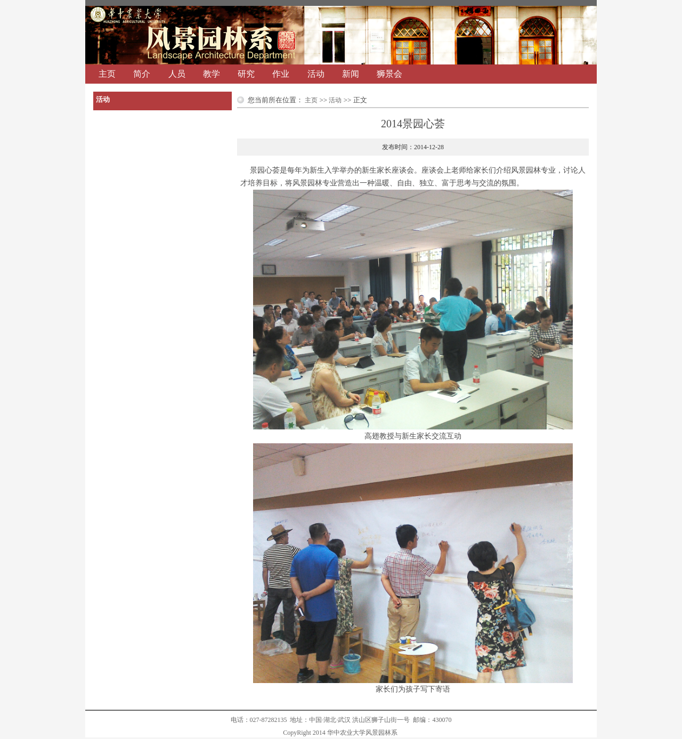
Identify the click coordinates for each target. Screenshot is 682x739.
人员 (176, 73)
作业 (280, 73)
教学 (211, 73)
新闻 (350, 73)
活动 (315, 73)
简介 (141, 73)
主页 (107, 73)
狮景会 (389, 73)
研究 (246, 73)
